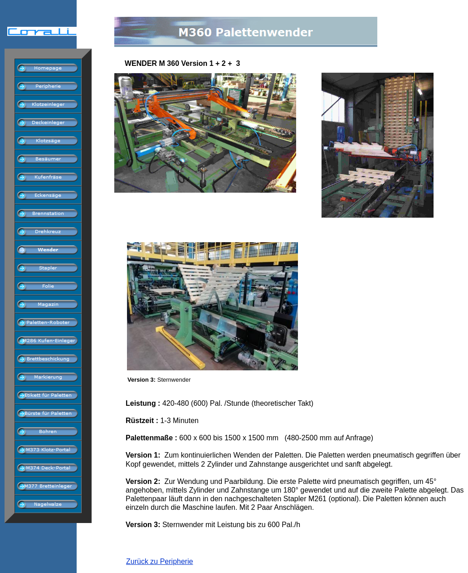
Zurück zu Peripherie (159, 561)
